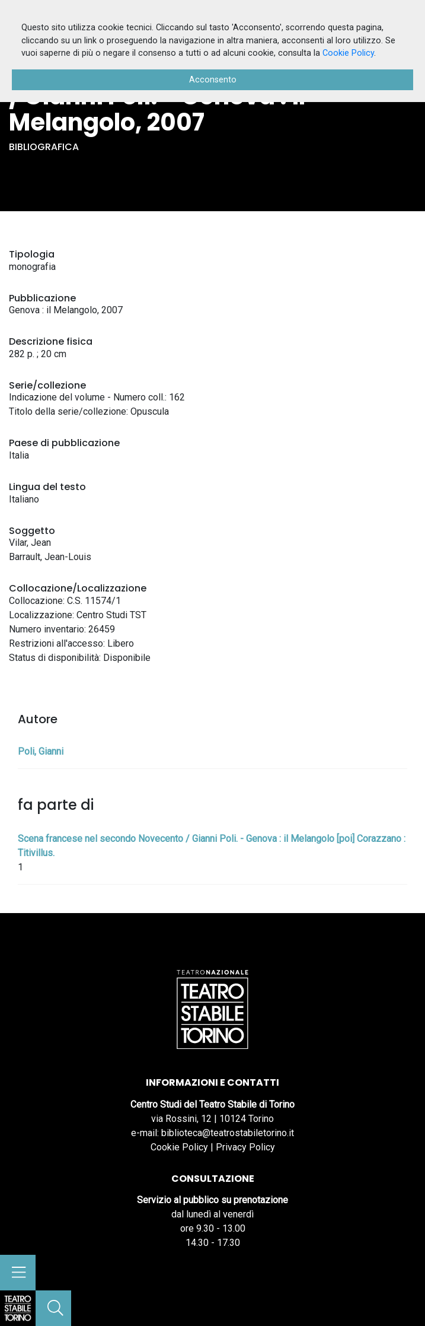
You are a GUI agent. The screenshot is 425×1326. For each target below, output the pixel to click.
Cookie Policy (179, 1147)
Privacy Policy (245, 1147)
